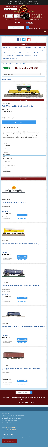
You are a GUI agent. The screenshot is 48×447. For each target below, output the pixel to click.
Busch (33, 53)
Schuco (35, 55)
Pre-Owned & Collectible (10, 58)
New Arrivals (18, 1)
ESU (4, 55)
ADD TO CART (22, 215)
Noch (15, 53)
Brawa (15, 47)
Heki (28, 53)
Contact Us (30, 3)
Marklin (5, 47)
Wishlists (37, 3)
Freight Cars (16, 63)
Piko (40, 47)
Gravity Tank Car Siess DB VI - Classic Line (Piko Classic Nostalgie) (23, 327)
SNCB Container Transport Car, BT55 (14, 202)
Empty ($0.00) (21, 22)
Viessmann (10, 55)
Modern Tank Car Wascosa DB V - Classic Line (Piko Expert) (21, 285)
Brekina (39, 53)
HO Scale (11, 63)
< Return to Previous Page (6, 78)
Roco (20, 47)
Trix (10, 47)
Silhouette (22, 53)
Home (4, 63)
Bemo (34, 47)
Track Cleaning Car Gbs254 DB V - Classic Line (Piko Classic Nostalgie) (21, 369)
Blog (35, 1)
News (11, 1)
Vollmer (24, 50)
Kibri (30, 50)
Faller (14, 50)
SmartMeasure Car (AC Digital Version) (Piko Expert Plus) (20, 244)
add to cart (19, 122)
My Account (11, 3)
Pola (19, 50)
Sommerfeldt (19, 55)
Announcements (28, 1)
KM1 (4, 50)
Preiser (10, 53)
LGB (44, 47)
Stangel (41, 50)
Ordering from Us (20, 3)
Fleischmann (27, 47)
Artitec (35, 50)
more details (22, 218)
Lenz (9, 50)
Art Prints (28, 55)
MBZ (4, 53)
